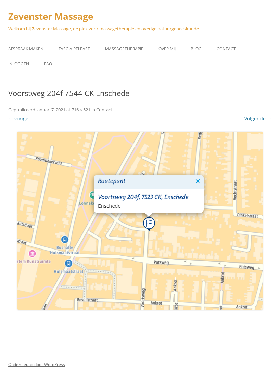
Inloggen (18, 64)
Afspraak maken (25, 49)
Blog (196, 49)
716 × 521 (81, 110)
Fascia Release (74, 49)
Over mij (167, 49)
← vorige (18, 118)
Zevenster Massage (50, 16)
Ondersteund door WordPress (36, 364)
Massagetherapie (124, 49)
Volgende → (258, 118)
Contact (226, 49)
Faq (48, 64)
